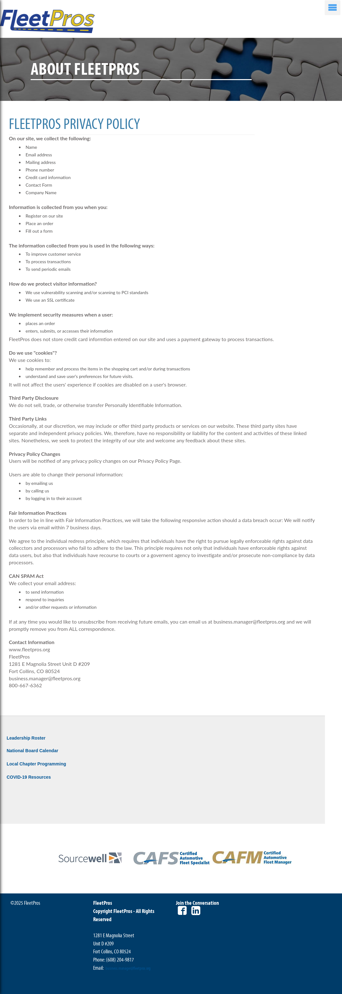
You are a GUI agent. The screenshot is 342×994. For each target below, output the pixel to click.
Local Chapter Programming (36, 763)
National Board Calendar (32, 750)
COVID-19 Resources (29, 777)
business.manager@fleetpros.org (128, 968)
